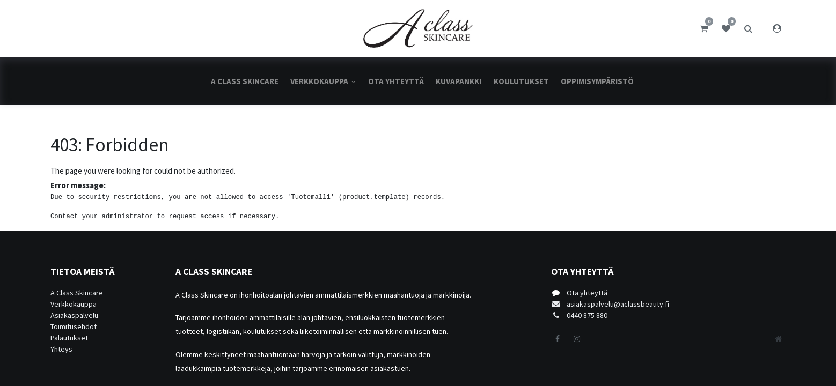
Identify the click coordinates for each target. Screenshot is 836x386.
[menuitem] (244, 81)
